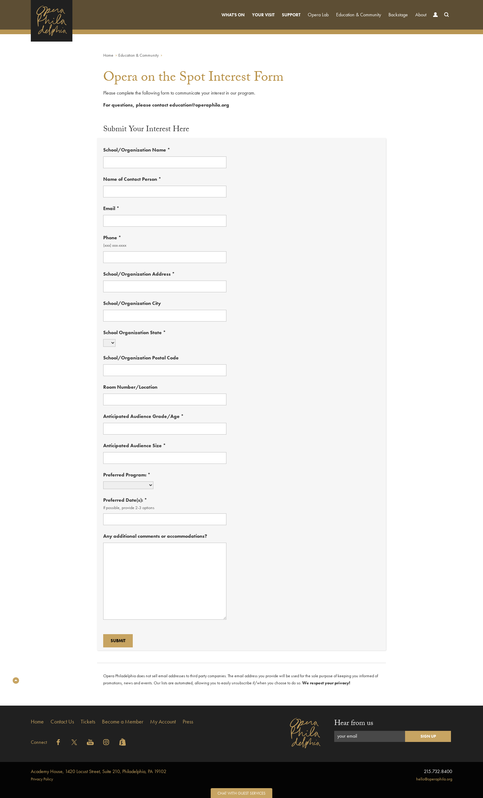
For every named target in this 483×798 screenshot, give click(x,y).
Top (15, 680)
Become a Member (122, 721)
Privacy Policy (42, 779)
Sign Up (428, 736)
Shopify (122, 742)
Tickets (88, 721)
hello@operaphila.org (434, 779)
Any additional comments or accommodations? (155, 536)
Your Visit (263, 15)
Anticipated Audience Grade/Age (143, 416)
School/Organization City (132, 303)
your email (347, 736)
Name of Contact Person (132, 179)
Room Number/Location (130, 387)
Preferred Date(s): (125, 500)
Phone (112, 237)
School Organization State (134, 332)
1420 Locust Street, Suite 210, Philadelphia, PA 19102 (98, 771)
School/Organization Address (139, 274)
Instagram (106, 742)
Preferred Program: (126, 475)
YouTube (90, 742)
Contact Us (62, 721)
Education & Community (358, 14)
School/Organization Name (136, 150)
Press (188, 721)
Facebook (58, 742)
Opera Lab (318, 14)
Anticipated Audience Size (134, 445)
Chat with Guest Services (241, 793)
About (420, 14)
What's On (233, 15)
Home (108, 55)
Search (445, 20)
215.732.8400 (438, 771)
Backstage (398, 14)
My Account (163, 721)
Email (111, 208)
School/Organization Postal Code (141, 357)
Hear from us (353, 724)
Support (291, 15)
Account (434, 20)
